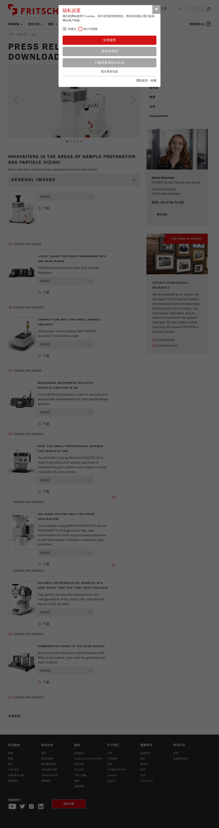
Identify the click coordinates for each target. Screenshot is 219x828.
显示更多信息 (109, 71)
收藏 (153, 80)
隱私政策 (142, 80)
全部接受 (109, 40)
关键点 (72, 29)
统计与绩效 (90, 29)
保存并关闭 (109, 51)
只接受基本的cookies (109, 63)
